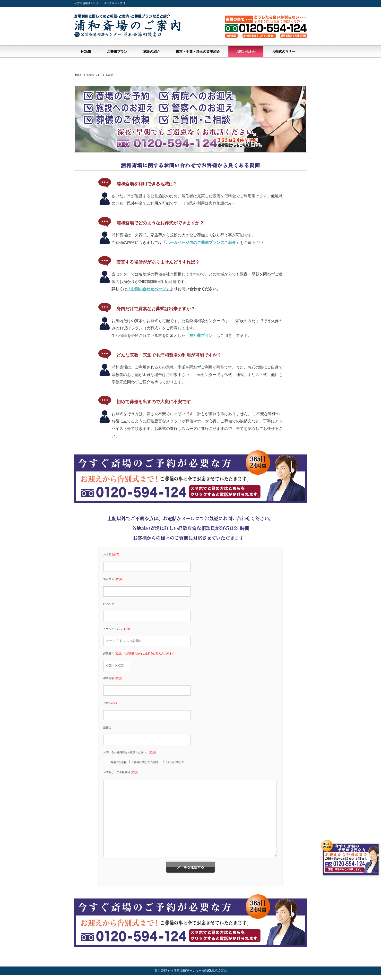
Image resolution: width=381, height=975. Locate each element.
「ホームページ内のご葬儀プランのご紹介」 (201, 242)
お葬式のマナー (283, 51)
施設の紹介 (151, 51)
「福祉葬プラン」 (200, 336)
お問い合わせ (246, 51)
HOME (86, 51)
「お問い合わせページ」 (148, 289)
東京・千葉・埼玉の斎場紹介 (198, 51)
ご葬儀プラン (117, 51)
